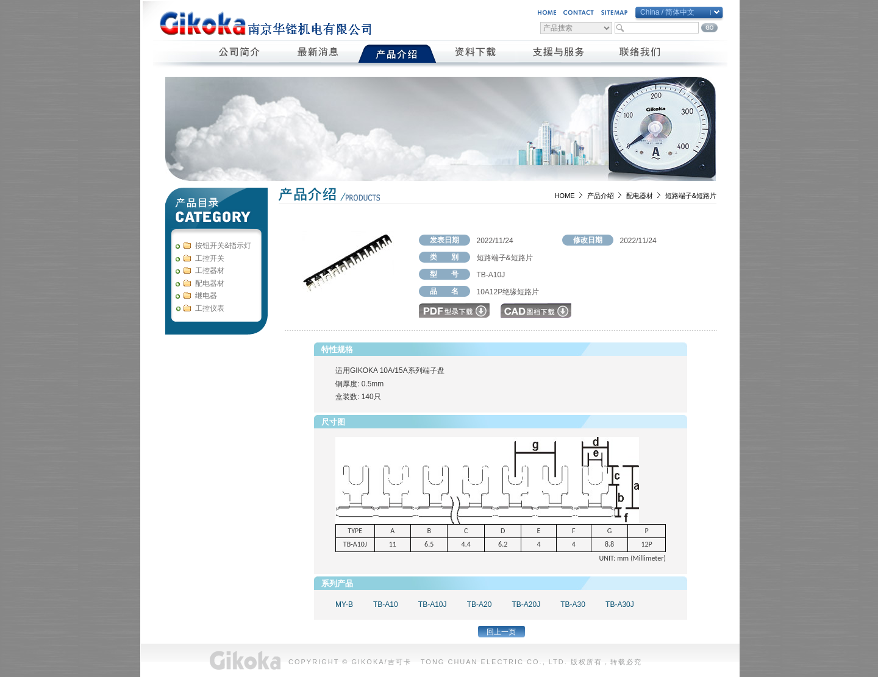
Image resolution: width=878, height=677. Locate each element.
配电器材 (639, 195)
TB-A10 (385, 604)
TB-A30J (619, 604)
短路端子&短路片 (690, 195)
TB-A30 (572, 604)
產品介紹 (397, 53)
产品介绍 (600, 195)
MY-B (344, 604)
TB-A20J (526, 604)
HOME (565, 195)
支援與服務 (558, 53)
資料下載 (476, 53)
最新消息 (318, 53)
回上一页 (501, 632)
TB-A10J (432, 604)
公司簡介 (240, 53)
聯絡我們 (640, 53)
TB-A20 (479, 604)
